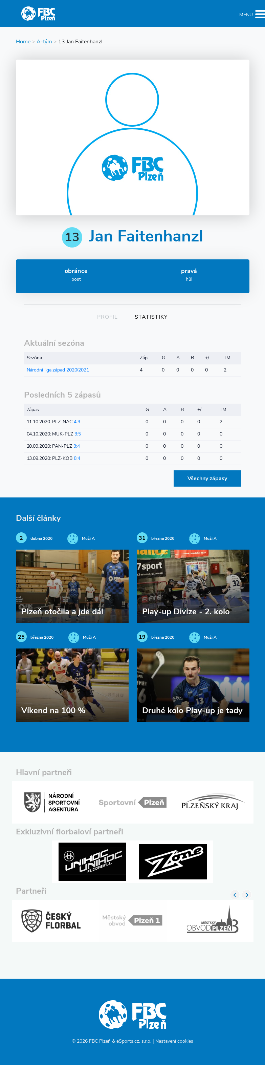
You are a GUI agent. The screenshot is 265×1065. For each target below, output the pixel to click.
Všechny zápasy (207, 479)
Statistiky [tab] (151, 317)
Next (247, 895)
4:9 (77, 422)
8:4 (77, 458)
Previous (235, 895)
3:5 (77, 434)
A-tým (44, 42)
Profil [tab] (107, 317)
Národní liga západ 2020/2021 (58, 370)
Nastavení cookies (174, 1041)
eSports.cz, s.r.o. (133, 1041)
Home (23, 42)
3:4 (76, 446)
